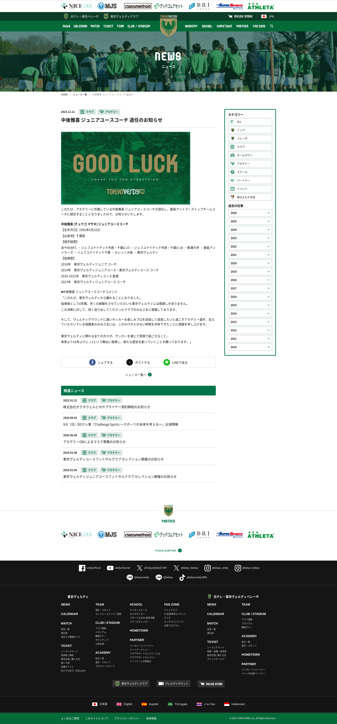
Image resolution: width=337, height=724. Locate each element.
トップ (241, 130)
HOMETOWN (224, 26)
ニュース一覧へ (135, 374)
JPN (267, 16)
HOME (64, 94)
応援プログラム (171, 625)
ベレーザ (242, 138)
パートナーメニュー (139, 649)
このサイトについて (96, 718)
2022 (234, 246)
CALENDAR (80, 26)
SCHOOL (207, 26)
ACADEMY (191, 26)
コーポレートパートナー (141, 645)
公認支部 (99, 643)
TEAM (120, 26)
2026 (234, 213)
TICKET (108, 26)
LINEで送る (180, 362)
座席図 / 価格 (67, 655)
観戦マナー (100, 636)
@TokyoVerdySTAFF (151, 568)
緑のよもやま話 (246, 197)
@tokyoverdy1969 (193, 577)
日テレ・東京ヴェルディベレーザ (236, 596)
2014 (234, 313)
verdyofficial (90, 568)
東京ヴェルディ (78, 596)
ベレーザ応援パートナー (253, 673)
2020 (234, 263)
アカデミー (111, 112)
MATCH (95, 26)
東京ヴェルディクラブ (124, 16)
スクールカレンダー (139, 621)
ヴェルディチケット (176, 684)
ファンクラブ (170, 610)
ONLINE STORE (243, 16)
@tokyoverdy (138, 577)
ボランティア (101, 639)
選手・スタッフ (102, 610)
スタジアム (100, 632)
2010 (234, 347)
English (124, 704)
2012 (234, 330)
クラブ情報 (100, 628)
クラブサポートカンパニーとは (145, 653)
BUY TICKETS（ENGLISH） (74, 670)
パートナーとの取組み (140, 661)
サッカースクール (138, 610)
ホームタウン (245, 155)
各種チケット (67, 666)
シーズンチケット (69, 651)
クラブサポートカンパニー (143, 657)
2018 (234, 280)
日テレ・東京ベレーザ (85, 16)
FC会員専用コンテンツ (175, 613)
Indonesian (234, 704)
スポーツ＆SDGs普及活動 (142, 617)
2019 (234, 272)
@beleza (164, 577)
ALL (239, 122)
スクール (242, 172)
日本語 (99, 704)
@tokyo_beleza (185, 568)
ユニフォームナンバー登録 (108, 613)
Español (150, 704)
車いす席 (65, 662)
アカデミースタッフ (105, 666)
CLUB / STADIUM (139, 26)
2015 (234, 305)
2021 (234, 255)
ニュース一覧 (80, 94)
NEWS (66, 26)
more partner (165, 550)
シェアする (105, 362)
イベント (242, 189)
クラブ (90, 112)
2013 (234, 322)
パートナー (243, 180)
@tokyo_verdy (216, 568)
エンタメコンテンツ (174, 621)
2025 (234, 221)
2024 (234, 230)
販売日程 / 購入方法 (70, 659)
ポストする (142, 362)
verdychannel (118, 568)
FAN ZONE (259, 26)
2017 (234, 288)
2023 (234, 238)
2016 (234, 297)
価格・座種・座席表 (217, 651)
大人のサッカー (137, 613)
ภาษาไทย (206, 704)
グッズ (167, 617)
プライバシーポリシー (127, 718)
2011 (234, 339)
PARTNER (242, 26)
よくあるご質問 (70, 718)
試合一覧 (65, 629)
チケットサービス (215, 659)
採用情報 (151, 718)
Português (178, 704)
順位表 (64, 633)
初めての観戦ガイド (70, 636)
